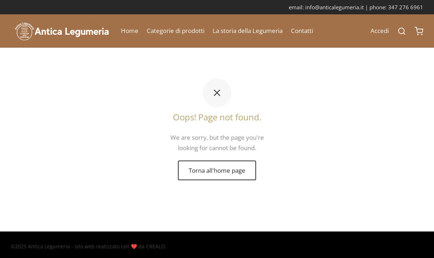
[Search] (401, 31)
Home (129, 31)
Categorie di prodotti (175, 31)
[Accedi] (380, 31)
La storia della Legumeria (248, 31)
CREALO (155, 246)
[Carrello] (419, 31)
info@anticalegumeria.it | (337, 7)
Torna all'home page (217, 170)
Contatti (302, 31)
